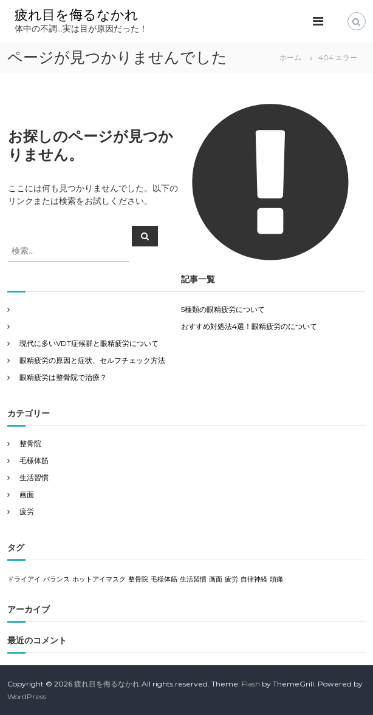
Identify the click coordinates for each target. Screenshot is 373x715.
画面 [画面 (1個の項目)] (215, 579)
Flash (251, 683)
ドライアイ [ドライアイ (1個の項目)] (24, 579)
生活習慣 (34, 477)
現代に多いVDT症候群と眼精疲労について (89, 343)
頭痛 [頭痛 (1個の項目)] (276, 579)
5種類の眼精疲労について (223, 309)
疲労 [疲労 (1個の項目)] (231, 579)
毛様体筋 (34, 460)
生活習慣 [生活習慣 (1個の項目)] (193, 579)
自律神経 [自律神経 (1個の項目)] (254, 579)
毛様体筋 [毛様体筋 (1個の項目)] (164, 579)
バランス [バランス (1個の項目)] (56, 579)
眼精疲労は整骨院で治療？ (63, 377)
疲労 (26, 511)
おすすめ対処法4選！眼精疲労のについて (249, 326)
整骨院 (30, 443)
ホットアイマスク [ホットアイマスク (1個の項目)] (99, 579)
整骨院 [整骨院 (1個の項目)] (138, 579)
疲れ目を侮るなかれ (77, 15)
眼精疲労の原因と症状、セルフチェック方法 (92, 360)
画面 (26, 494)
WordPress (26, 696)
